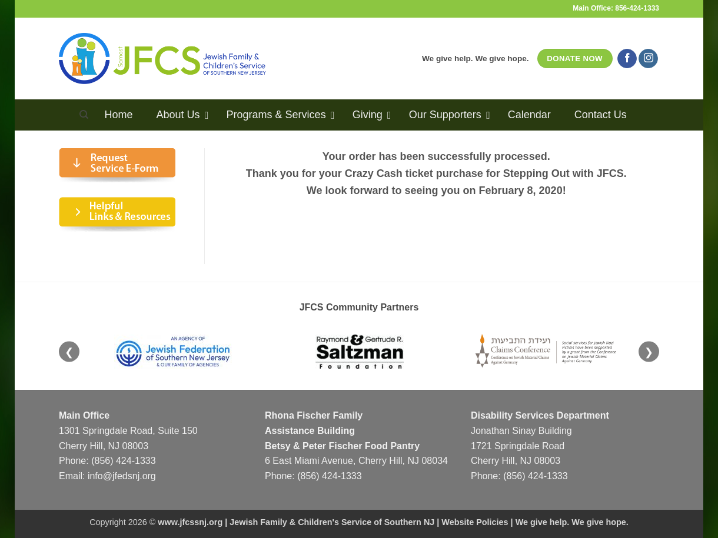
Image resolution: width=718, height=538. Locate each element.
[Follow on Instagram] (648, 59)
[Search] (83, 114)
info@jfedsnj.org (122, 476)
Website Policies (474, 522)
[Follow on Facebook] (627, 59)
